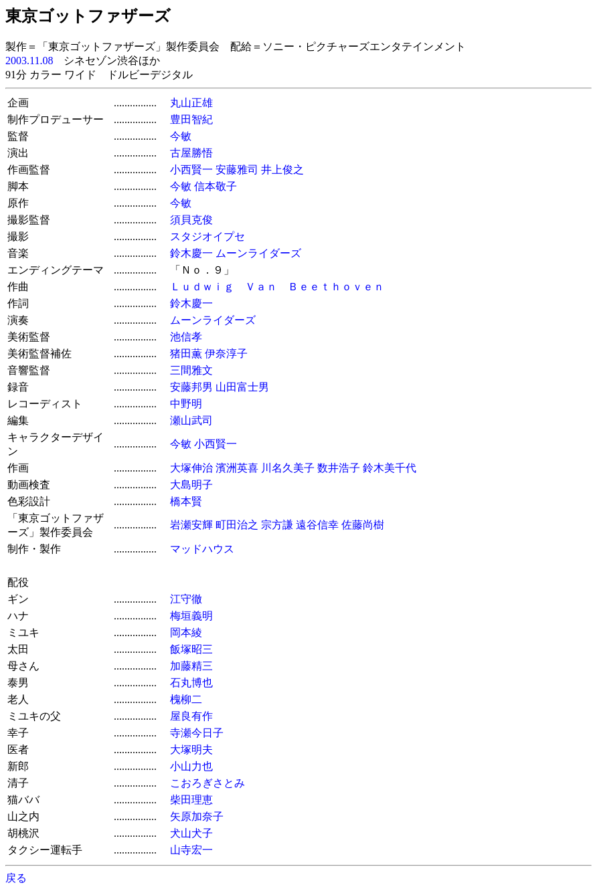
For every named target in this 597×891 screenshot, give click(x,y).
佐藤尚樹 (362, 524)
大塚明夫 (191, 749)
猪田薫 (186, 353)
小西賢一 (191, 169)
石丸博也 (191, 682)
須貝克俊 (191, 219)
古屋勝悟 (191, 153)
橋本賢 (186, 501)
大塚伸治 (191, 468)
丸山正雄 (191, 102)
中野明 (186, 403)
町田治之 (237, 524)
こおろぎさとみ (207, 783)
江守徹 (186, 599)
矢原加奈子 (197, 816)
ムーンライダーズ (258, 253)
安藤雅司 (237, 169)
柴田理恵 (191, 799)
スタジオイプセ (207, 236)
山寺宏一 (191, 850)
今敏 (180, 136)
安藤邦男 (191, 387)
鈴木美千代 (389, 468)
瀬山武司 (191, 420)
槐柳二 (186, 699)
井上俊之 (282, 169)
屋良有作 (191, 716)
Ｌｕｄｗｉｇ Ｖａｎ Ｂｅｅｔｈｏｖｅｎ (277, 286)
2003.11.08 (29, 60)
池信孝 (186, 336)
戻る (16, 878)
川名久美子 (288, 468)
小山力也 (191, 766)
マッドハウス (202, 549)
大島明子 (191, 484)
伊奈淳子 (226, 353)
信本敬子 (215, 186)
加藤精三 (191, 666)
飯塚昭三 (191, 649)
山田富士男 (242, 387)
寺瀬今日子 (197, 732)
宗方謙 (277, 524)
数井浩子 (338, 468)
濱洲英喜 (237, 468)
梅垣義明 (191, 615)
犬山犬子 (191, 833)
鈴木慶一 (191, 253)
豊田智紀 (191, 119)
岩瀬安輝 (191, 524)
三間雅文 (191, 370)
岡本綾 (186, 632)
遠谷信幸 (317, 524)
